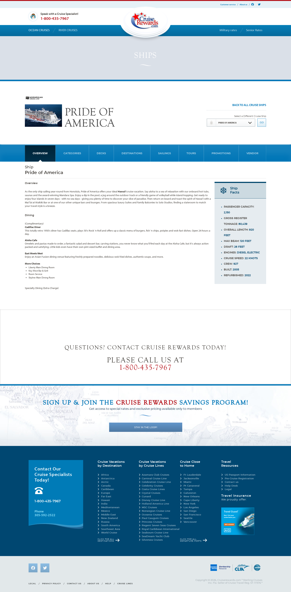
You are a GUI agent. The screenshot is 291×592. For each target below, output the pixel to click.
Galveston (190, 493)
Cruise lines (125, 584)
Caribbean (107, 489)
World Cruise (109, 533)
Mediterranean (110, 507)
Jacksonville (191, 478)
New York (189, 504)
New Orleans (192, 496)
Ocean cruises (39, 30)
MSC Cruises (149, 507)
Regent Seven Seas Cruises (159, 525)
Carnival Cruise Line (154, 478)
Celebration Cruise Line (156, 482)
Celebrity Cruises (152, 486)
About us (243, 5)
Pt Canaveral (192, 486)
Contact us (231, 482)
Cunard (146, 496)
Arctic (105, 482)
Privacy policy (51, 584)
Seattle (188, 518)
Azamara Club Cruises (155, 475)
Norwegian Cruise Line (156, 511)
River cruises (68, 30)
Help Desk (231, 486)
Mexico (105, 511)
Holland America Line (155, 504)
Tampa (188, 489)
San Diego (190, 511)
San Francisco (192, 515)
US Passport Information (240, 475)
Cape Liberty (192, 500)
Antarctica (108, 478)
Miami (187, 482)
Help (108, 584)
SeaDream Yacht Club (155, 536)
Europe (105, 493)
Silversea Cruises (152, 540)
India (104, 504)
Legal (228, 489)
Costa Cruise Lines (153, 489)
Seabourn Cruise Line (155, 533)
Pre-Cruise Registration (239, 478)
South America (110, 525)
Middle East (108, 515)
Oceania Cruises (152, 515)
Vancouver (190, 522)
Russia (105, 522)
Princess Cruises (152, 522)
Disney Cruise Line (153, 500)
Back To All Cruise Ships (249, 105)
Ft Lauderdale (192, 475)
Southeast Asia (110, 529)
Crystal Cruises (151, 493)
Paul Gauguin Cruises (155, 518)
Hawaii (105, 500)
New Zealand (109, 518)
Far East (106, 496)
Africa (105, 475)
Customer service (228, 5)
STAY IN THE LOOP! (145, 427)
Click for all (106, 540)
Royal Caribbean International (160, 529)
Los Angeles (191, 507)
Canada (106, 486)
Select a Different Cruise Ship (250, 116)
